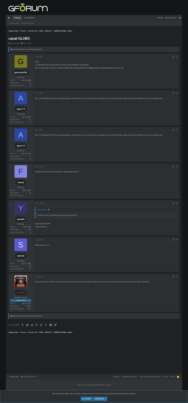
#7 (177, 277)
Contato (117, 377)
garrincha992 (15, 43)
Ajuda (165, 377)
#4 (177, 166)
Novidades (30, 18)
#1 (177, 56)
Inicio (172, 377)
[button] (36, 18)
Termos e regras (129, 377)
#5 (177, 203)
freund (20, 182)
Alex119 (21, 109)
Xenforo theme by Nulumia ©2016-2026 (94, 385)
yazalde (21, 219)
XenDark (14, 377)
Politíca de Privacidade (150, 377)
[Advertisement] (86, 352)
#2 (177, 93)
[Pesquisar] (179, 18)
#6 (177, 240)
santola (20, 255)
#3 (177, 130)
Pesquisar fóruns (27, 23)
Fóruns (17, 18)
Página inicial (9, 18)
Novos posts (14, 23)
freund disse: (42, 210)
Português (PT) (28, 377)
